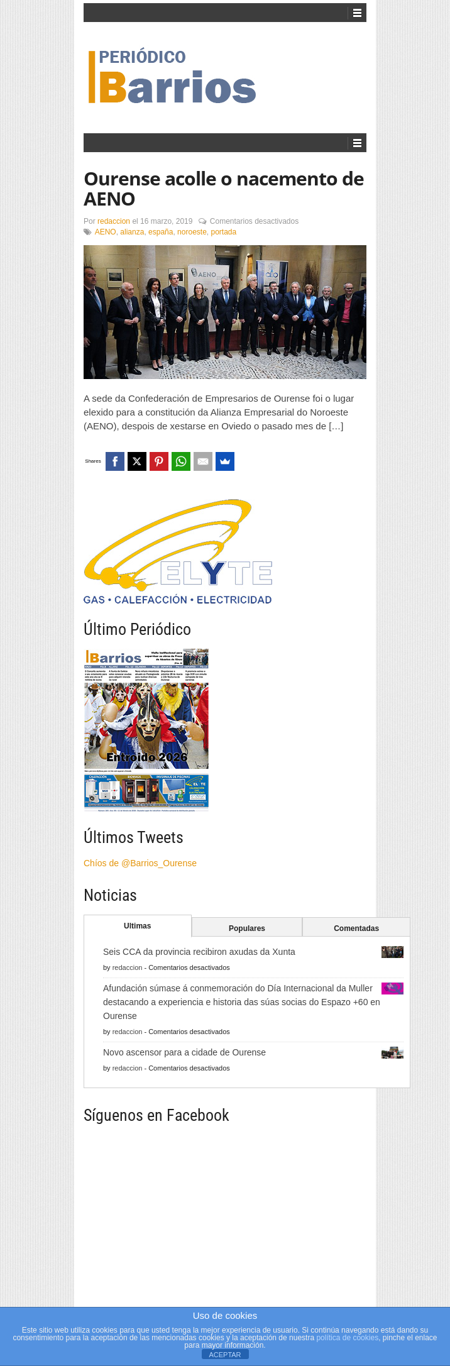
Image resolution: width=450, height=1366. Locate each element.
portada (223, 232)
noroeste (192, 232)
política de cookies (347, 1337)
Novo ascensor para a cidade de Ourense (184, 1052)
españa (160, 232)
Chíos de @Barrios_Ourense (140, 863)
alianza (132, 232)
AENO (105, 232)
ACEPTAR (225, 1354)
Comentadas (356, 928)
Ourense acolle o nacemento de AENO (224, 188)
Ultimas (137, 926)
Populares (247, 928)
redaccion (113, 221)
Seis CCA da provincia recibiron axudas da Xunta (199, 952)
